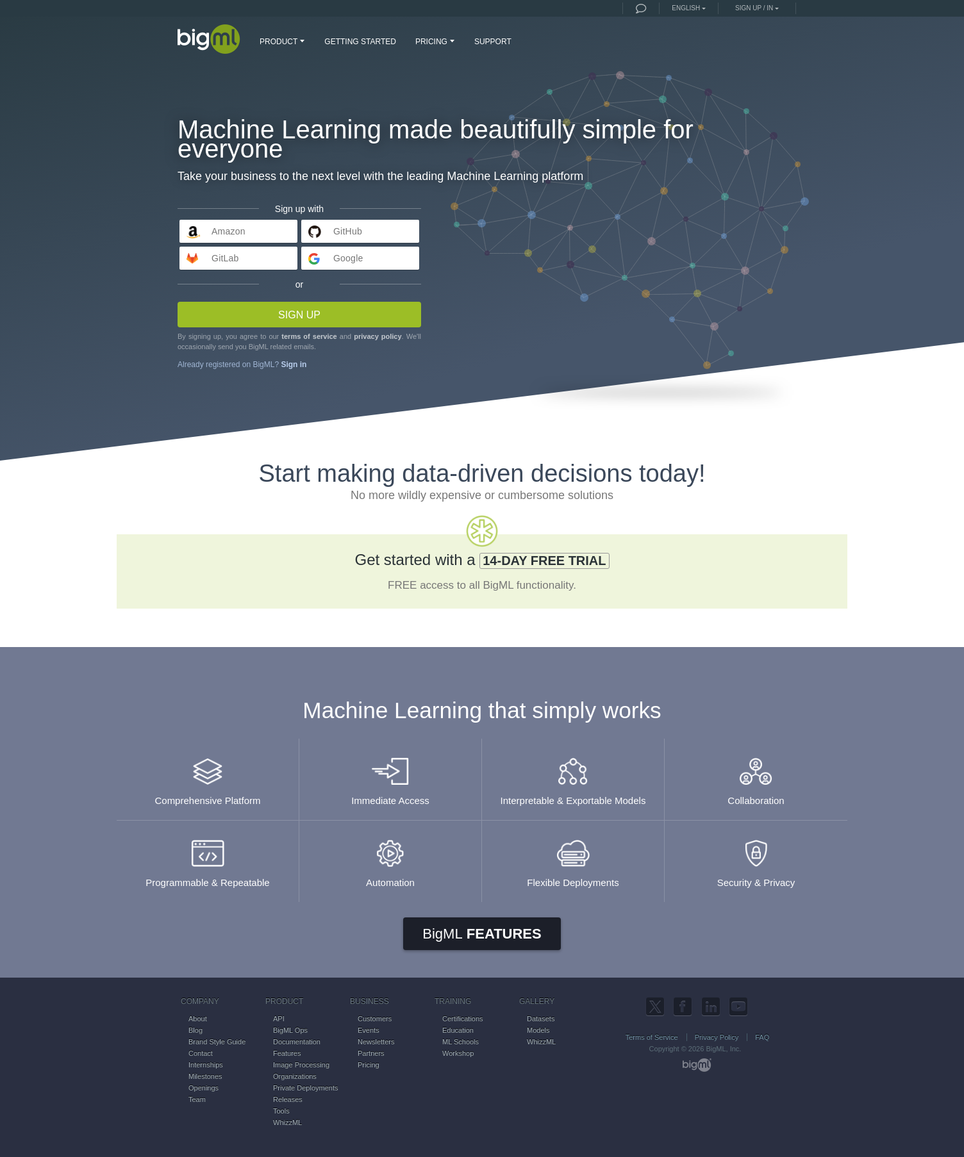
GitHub (347, 231)
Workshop (458, 1053)
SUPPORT (492, 41)
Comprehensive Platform (207, 775)
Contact (200, 1053)
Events (368, 1030)
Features (481, 934)
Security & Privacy (756, 857)
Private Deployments (305, 1088)
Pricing (368, 1065)
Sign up (299, 314)
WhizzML (287, 1122)
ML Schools (460, 1042)
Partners (371, 1053)
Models (538, 1030)
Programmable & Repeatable (207, 857)
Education (458, 1030)
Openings (203, 1088)
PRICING (436, 41)
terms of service (309, 336)
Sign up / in (754, 8)
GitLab (225, 258)
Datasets (540, 1018)
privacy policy (377, 336)
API (279, 1018)
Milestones (205, 1076)
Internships (205, 1065)
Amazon (228, 231)
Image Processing (301, 1065)
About (197, 1018)
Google (348, 258)
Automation (390, 857)
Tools (281, 1111)
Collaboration (756, 775)
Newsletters (376, 1042)
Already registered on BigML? (242, 364)
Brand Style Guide (216, 1042)
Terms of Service (652, 1037)
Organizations (295, 1076)
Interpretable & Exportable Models (573, 775)
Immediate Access (390, 775)
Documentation (296, 1042)
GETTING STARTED (360, 41)
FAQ (762, 1037)
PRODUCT (283, 41)
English (686, 8)
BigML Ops (290, 1030)
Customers (375, 1018)
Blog (195, 1030)
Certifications (462, 1018)
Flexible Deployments (573, 857)
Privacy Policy (716, 1037)
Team (197, 1099)
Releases (288, 1099)
